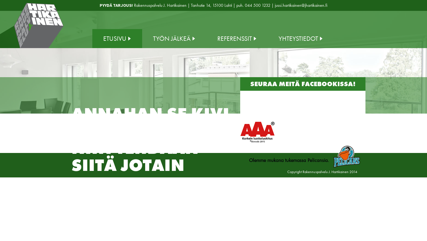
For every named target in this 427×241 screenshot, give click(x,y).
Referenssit (234, 38)
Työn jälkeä (172, 38)
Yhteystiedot (298, 38)
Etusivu (114, 38)
